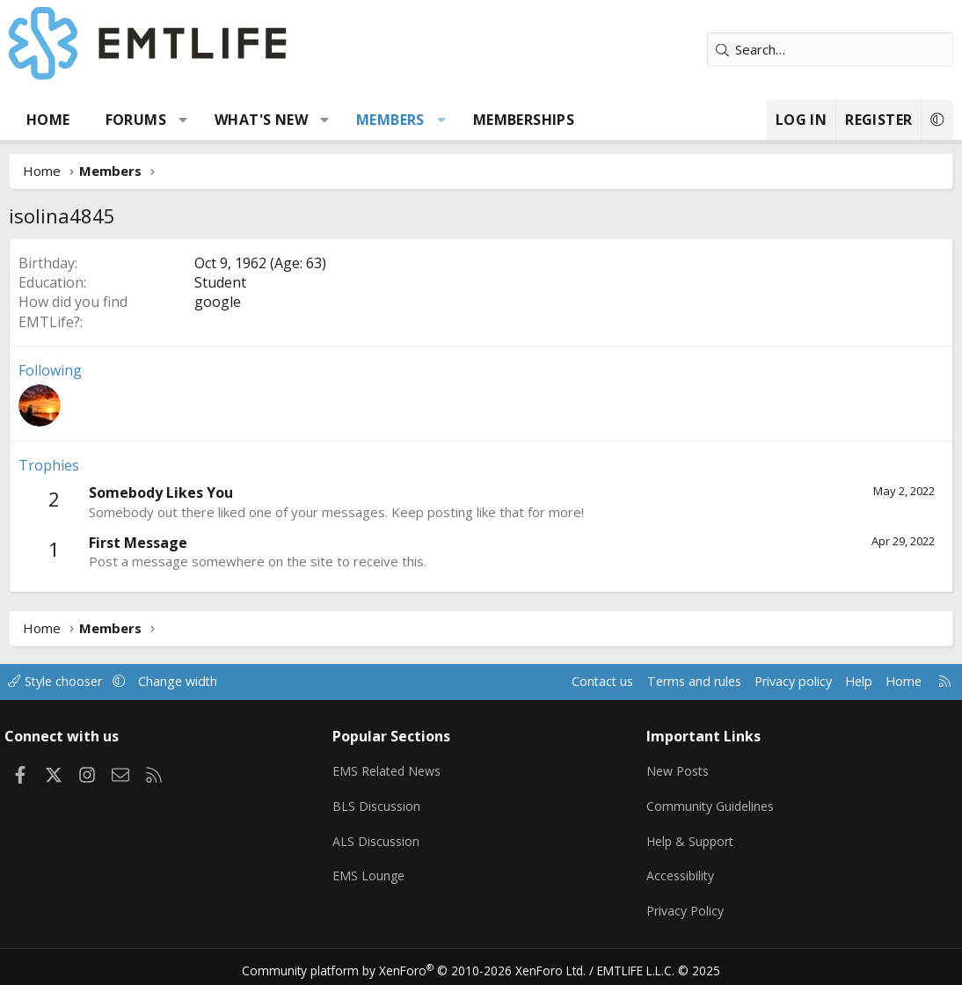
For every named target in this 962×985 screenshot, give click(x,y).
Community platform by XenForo (421, 964)
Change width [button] (195, 681)
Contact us (578, 681)
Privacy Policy (685, 906)
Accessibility (680, 871)
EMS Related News (393, 768)
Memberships (523, 119)
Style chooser (68, 681)
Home (48, 119)
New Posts (677, 768)
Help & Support (691, 837)
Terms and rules (673, 681)
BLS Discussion (380, 803)
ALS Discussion (380, 837)
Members (390, 119)
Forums (136, 119)
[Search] (830, 50)
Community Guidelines (710, 803)
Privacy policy (778, 681)
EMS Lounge (372, 871)
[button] (183, 119)
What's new (261, 119)
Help (846, 681)
